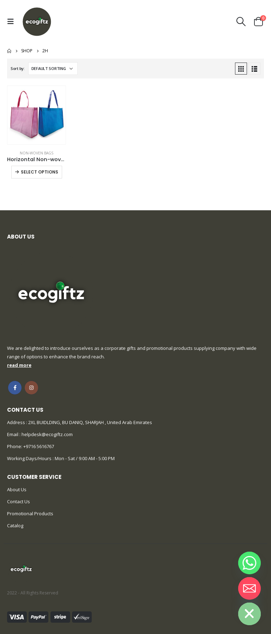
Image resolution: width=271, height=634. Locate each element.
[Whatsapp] (249, 563)
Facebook (15, 388)
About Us (16, 489)
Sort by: (18, 68)
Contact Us (18, 501)
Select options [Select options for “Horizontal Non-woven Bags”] (39, 172)
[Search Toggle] (241, 21)
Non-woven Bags (36, 153)
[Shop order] (53, 68)
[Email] (249, 588)
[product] (36, 115)
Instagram (31, 388)
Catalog (15, 525)
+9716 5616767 (38, 446)
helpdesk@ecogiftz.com (46, 434)
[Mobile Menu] (12, 22)
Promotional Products (30, 513)
